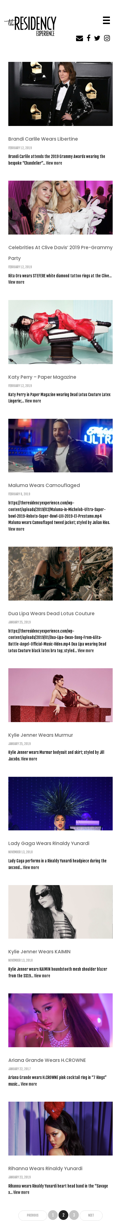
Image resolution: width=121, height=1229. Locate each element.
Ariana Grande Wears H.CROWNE (47, 1060)
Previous (33, 1215)
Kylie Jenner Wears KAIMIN (39, 951)
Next (91, 1215)
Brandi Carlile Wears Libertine (43, 139)
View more (54, 163)
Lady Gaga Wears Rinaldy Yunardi (48, 843)
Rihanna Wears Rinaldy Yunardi (45, 1168)
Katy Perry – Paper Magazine (42, 377)
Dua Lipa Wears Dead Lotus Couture (51, 613)
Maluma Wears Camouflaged (44, 485)
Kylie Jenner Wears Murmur (40, 735)
